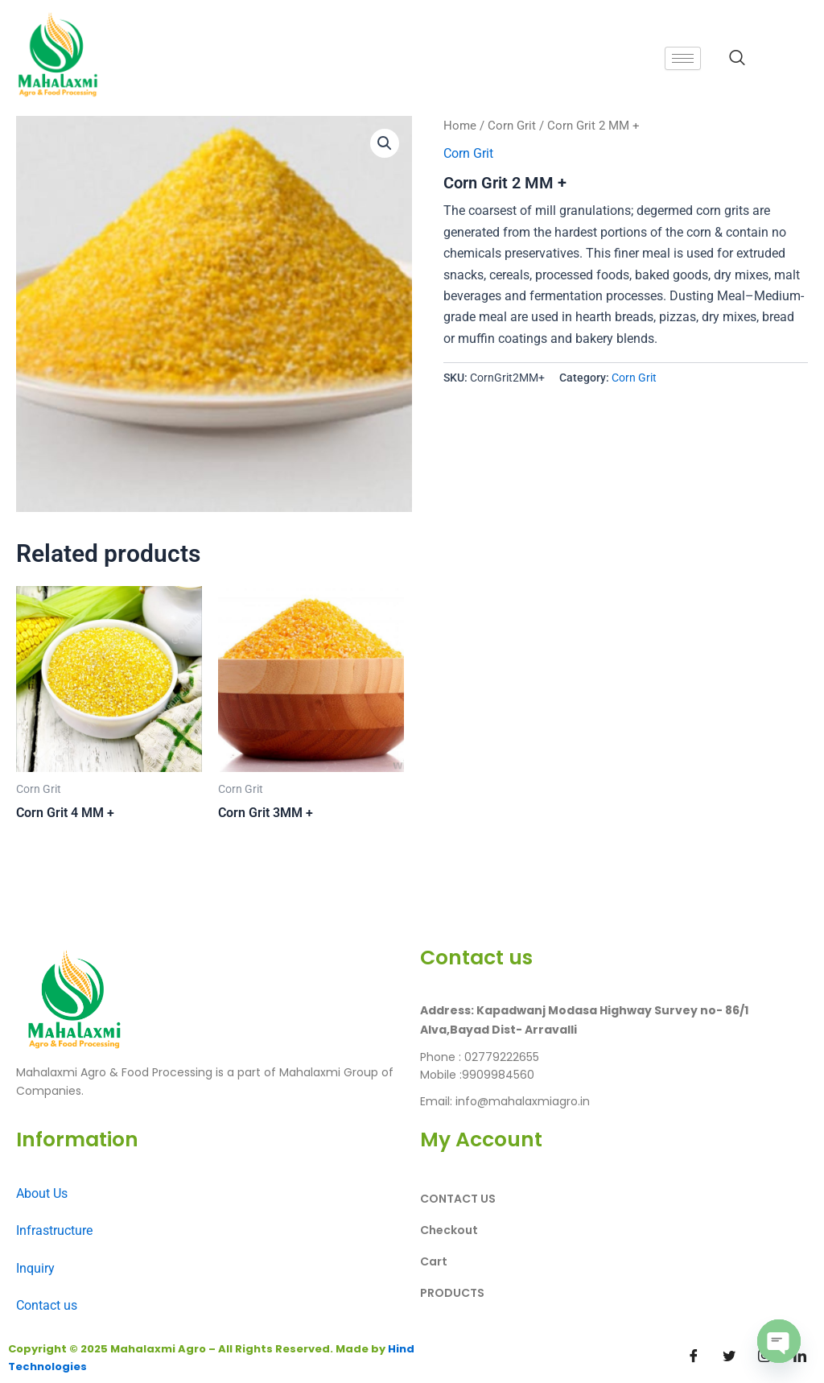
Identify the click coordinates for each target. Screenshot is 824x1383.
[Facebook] (694, 1356)
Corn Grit (512, 125)
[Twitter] (729, 1356)
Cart (433, 1261)
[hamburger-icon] (683, 58)
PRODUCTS (452, 1293)
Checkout (449, 1230)
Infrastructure (54, 1230)
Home (459, 125)
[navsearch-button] (737, 58)
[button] (384, 143)
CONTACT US (458, 1199)
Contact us (46, 1305)
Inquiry (35, 1268)
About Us (42, 1193)
